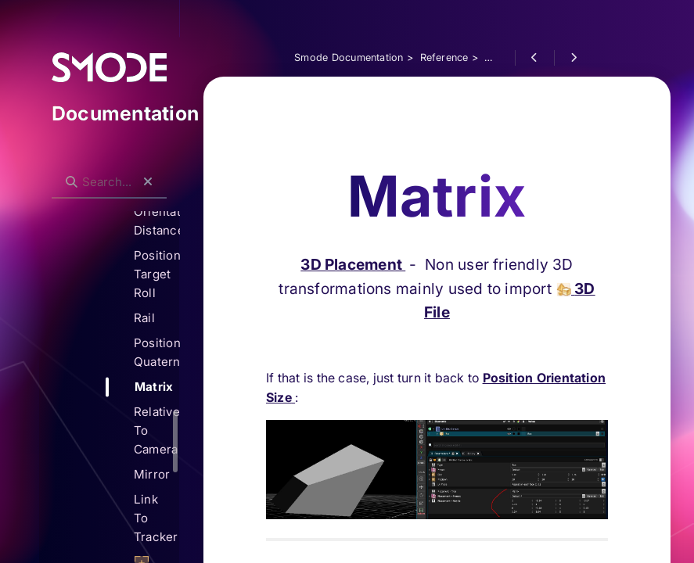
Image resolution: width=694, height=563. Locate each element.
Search (59, 169)
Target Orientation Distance (156, 211)
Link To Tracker (156, 518)
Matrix (154, 386)
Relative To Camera (156, 430)
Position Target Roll (156, 274)
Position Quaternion (156, 352)
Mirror (152, 474)
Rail (144, 317)
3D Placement (352, 187)
